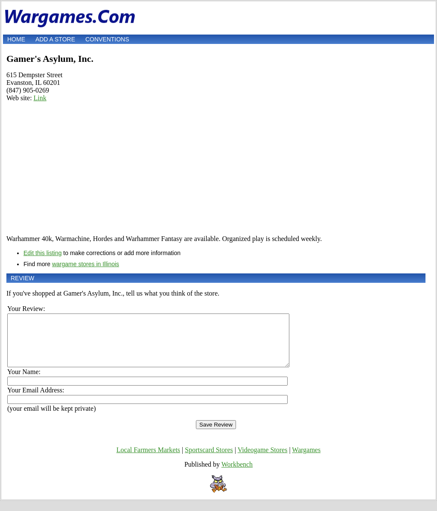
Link (40, 98)
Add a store (55, 39)
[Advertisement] (216, 168)
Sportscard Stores (209, 460)
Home (16, 39)
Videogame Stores (263, 460)
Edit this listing (42, 253)
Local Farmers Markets (148, 460)
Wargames (306, 460)
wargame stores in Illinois (85, 264)
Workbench (237, 474)
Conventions (107, 39)
